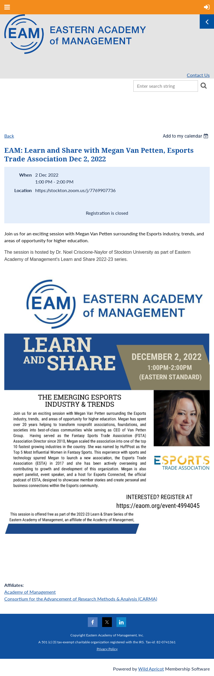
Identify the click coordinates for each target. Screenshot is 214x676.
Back (9, 135)
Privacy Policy (107, 649)
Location (23, 190)
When (25, 174)
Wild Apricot (151, 668)
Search (203, 85)
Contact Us (198, 75)
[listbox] (186, 136)
